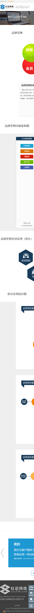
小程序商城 (17, 605)
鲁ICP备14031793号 (26, 611)
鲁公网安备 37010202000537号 (11, 611)
